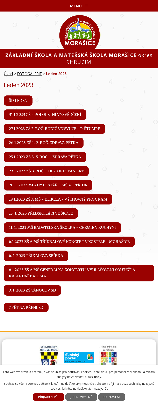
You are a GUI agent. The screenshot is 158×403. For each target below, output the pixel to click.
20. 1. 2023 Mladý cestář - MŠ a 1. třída (48, 185)
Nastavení (111, 397)
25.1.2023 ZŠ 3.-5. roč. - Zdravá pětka (45, 156)
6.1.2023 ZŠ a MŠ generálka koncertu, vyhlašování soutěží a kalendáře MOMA (72, 273)
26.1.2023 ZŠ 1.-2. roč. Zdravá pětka (43, 142)
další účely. (94, 377)
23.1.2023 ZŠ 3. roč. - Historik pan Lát (46, 171)
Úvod (8, 73)
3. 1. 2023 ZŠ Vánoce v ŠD (32, 290)
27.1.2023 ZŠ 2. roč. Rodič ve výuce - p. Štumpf (54, 128)
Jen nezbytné (81, 397)
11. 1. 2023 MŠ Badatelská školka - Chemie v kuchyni (62, 227)
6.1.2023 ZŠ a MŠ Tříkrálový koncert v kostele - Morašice (69, 241)
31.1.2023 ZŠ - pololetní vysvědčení (45, 114)
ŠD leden (18, 100)
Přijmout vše (48, 397)
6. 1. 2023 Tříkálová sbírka (36, 255)
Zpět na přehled (26, 307)
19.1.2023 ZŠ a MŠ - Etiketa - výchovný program (58, 199)
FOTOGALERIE (29, 73)
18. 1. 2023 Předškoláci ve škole (41, 213)
